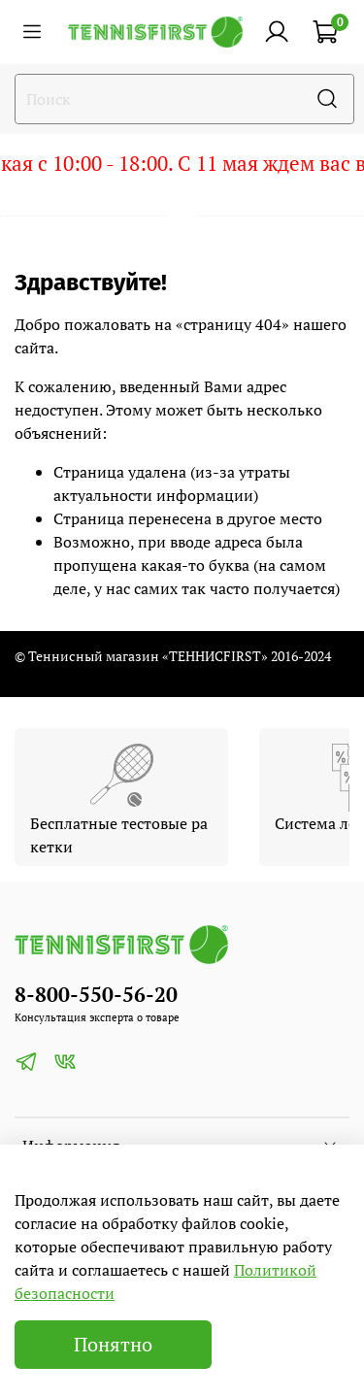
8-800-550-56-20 (96, 994)
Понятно (113, 1344)
